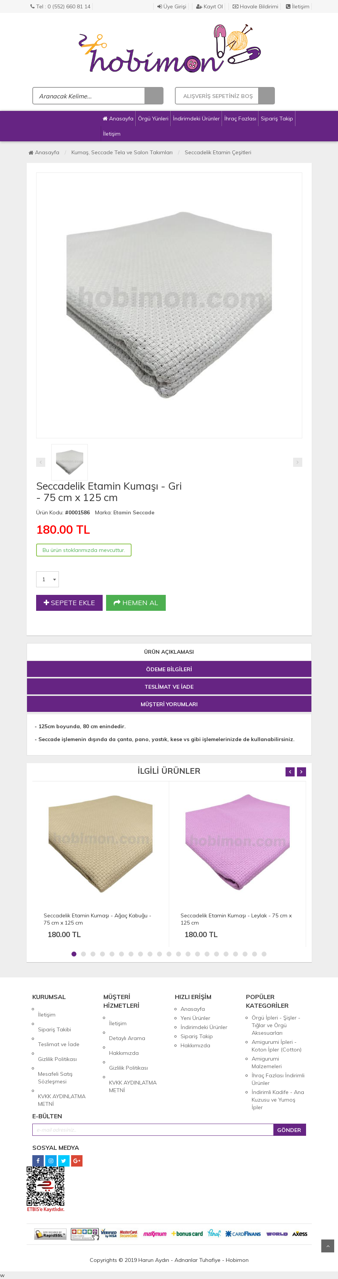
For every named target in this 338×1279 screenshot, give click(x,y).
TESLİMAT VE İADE (169, 686)
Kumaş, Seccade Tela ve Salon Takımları (122, 152)
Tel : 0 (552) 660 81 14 (60, 6)
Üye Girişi (171, 6)
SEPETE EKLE (69, 603)
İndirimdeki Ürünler (196, 118)
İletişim (297, 6)
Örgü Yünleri (153, 118)
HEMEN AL (136, 603)
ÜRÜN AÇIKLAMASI (169, 651)
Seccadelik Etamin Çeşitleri (218, 152)
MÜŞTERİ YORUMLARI (169, 704)
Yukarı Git (327, 1245)
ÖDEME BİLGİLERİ (169, 669)
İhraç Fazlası (240, 118)
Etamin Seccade (133, 512)
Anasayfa (118, 118)
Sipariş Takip (277, 118)
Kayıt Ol (209, 6)
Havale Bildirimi (255, 6)
